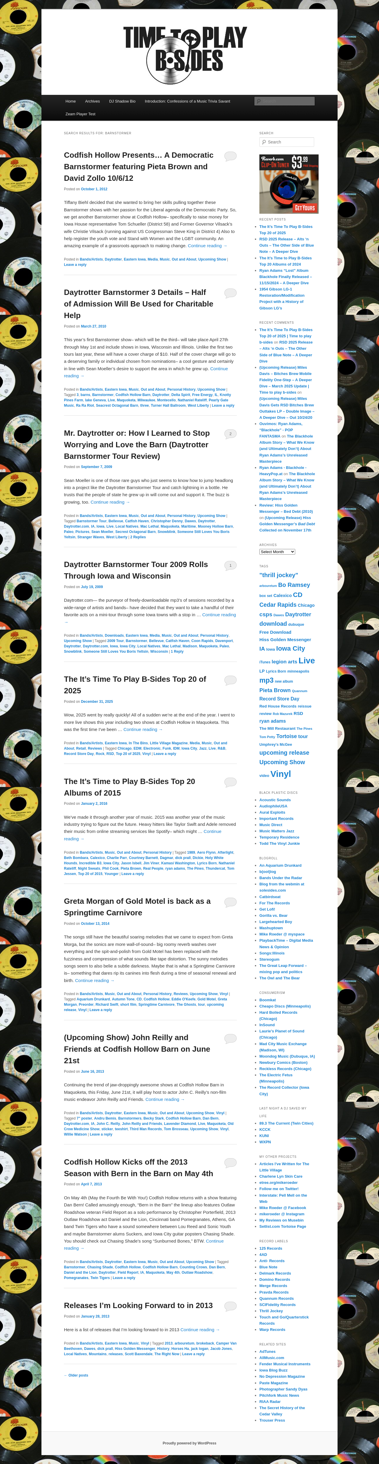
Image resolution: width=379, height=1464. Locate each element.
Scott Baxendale (138, 1354)
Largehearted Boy (275, 921)
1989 (191, 852)
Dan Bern (211, 1118)
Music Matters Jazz (276, 831)
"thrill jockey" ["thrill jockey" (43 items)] (278, 575)
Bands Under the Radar (280, 878)
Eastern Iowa (135, 259)
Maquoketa (126, 400)
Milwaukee (146, 400)
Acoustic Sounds (275, 800)
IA (92, 526)
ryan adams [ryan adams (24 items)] (272, 721)
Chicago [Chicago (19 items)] (306, 605)
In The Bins (138, 743)
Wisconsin (159, 651)
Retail (81, 748)
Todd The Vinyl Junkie (279, 843)
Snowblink (166, 532)
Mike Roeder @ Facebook (282, 1208)
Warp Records (272, 1329)
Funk (167, 748)
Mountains (98, 1354)
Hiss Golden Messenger (135, 1349)
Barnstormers (130, 1118)
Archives (92, 101)
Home (70, 101)
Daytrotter (113, 259)
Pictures (82, 532)
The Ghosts (186, 1004)
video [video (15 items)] (264, 776)
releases (116, 1354)
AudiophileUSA (273, 806)
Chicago (124, 748)
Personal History (181, 389)
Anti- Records (272, 1261)
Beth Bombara (76, 858)
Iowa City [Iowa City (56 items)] (290, 648)
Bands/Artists (91, 259)
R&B (221, 748)
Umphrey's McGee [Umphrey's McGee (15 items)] (275, 745)
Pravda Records (274, 1292)
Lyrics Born (207, 863)
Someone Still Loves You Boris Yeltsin (116, 651)
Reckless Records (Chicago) (285, 1069)
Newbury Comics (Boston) (283, 1062)
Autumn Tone (123, 999)
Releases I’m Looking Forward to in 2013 (138, 1305)
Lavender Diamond (180, 1124)
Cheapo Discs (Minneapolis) (285, 1006)
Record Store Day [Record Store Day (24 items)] (279, 698)
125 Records (270, 1248)
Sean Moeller (102, 532)
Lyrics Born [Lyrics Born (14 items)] (276, 671)
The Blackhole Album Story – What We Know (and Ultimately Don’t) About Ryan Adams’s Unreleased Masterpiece (286, 449)
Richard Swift (107, 1004)
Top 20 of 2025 (128, 754)
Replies (138, 537)
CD (139, 999)
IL (216, 395)
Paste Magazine (273, 1383)
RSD (110, 754)
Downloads (114, 635)
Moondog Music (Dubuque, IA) (287, 1056)
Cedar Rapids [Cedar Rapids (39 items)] (278, 604)
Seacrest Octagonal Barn (117, 405)
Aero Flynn (206, 852)
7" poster (84, 1118)
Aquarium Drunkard (93, 999)
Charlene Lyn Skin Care (280, 1176)
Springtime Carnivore (156, 1004)
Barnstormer (102, 395)
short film (128, 1004)
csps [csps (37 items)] (265, 614)
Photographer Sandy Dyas (283, 1389)
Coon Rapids (202, 641)
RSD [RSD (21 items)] (298, 713)
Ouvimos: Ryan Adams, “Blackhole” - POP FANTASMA (280, 430)
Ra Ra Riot (85, 405)
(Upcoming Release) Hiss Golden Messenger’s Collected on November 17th (287, 523)
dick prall (183, 858)
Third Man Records (146, 1129)
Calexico (97, 858)
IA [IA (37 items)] (262, 649)
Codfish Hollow (156, 999)
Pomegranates (76, 1278)
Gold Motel (206, 999)
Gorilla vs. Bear (273, 915)
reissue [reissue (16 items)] (304, 706)
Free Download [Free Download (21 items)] (275, 632)
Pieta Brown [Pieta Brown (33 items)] (275, 690)
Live (111, 400)
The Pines (195, 868)
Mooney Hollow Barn (215, 526)
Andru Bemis (105, 1118)
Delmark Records (275, 1273)
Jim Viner (151, 863)
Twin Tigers (100, 1278)
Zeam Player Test (80, 114)
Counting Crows (193, 1267)
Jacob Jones (221, 1349)
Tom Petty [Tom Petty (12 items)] (267, 737)
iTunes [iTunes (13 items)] (264, 662)
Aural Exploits (272, 812)
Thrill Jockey (271, 1311)
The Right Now (166, 1354)
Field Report (128, 1272)
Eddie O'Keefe (183, 999)
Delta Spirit (180, 395)
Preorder (86, 1004)
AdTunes (267, 1351)
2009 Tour (115, 641)
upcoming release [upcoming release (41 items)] (284, 752)
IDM (176, 748)
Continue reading (207, 245)
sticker (107, 1129)
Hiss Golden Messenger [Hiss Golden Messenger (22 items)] (285, 639)
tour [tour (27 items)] (303, 736)
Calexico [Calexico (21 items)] (282, 595)
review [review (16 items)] (265, 713)
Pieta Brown (131, 868)
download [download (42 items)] (273, 623)
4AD (263, 1254)
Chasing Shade (100, 1267)
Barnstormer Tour (92, 521)
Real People (153, 868)
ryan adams (175, 868)
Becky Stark (154, 1118)
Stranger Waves (90, 537)
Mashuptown (271, 928)
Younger (112, 874)
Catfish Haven (137, 521)
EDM (138, 748)
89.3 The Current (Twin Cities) (286, 1123)
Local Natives (126, 526)
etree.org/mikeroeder (278, 1182)
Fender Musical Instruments (285, 1364)
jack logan (199, 1349)
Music (165, 259)
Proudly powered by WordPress (189, 1443)
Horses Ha (180, 1349)
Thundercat (215, 868)
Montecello (166, 400)
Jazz (202, 748)
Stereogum (269, 959)
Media (153, 259)
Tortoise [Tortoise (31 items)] (286, 736)
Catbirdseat (270, 897)
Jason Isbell (131, 863)
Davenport (224, 641)
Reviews (95, 748)
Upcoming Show (212, 259)
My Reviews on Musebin (281, 1220)
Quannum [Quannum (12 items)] (299, 691)
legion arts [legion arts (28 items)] (284, 662)
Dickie (198, 858)
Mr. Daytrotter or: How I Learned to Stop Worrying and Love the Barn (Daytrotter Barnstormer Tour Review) (137, 445)
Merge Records (273, 1285)
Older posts (76, 1375)
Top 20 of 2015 (90, 874)
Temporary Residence (279, 837)
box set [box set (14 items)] (265, 596)
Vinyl (146, 754)
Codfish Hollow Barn (132, 395)
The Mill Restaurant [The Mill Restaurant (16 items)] (277, 728)
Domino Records (274, 1279)
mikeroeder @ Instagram (281, 1214)
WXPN (265, 1142)
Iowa (101, 526)
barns (85, 395)
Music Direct (270, 825)
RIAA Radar (270, 1401)
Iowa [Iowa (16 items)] (270, 649)
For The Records (274, 903)
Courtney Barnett (143, 858)
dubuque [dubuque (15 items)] (296, 624)
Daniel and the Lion (80, 1272)
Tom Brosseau (176, 1129)
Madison (190, 646)
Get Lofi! (267, 909)
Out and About (184, 259)
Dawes (190, 521)
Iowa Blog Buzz (273, 1370)
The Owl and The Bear (279, 978)
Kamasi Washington (178, 863)
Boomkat (267, 1000)
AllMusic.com (271, 1358)
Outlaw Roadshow (197, 1272)
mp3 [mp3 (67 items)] (266, 680)
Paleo (68, 532)
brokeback (205, 1343)
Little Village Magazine (169, 743)
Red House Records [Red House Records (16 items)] (277, 706)
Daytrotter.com (76, 526)
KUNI (264, 1135)
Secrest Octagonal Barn (135, 532)
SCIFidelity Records (277, 1304)
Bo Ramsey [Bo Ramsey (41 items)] (294, 585)
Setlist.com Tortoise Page (282, 1226)
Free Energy (202, 395)
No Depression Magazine (282, 1376)
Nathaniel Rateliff (192, 400)
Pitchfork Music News (279, 1395)
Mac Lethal (149, 526)
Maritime (188, 526)
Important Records (276, 818)
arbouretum (185, 1343)
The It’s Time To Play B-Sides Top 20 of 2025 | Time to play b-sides (286, 336)
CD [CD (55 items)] (298, 594)
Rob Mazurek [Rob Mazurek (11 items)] (282, 714)
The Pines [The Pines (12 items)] (304, 728)
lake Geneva (95, 400)
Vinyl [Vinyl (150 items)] (280, 774)
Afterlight (225, 852)
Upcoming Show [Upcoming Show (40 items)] (282, 762)
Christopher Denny (167, 521)
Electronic (151, 748)
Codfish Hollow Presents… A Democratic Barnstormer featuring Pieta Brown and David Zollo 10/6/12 (138, 167)
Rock (100, 754)
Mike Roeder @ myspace (282, 934)
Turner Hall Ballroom (168, 405)
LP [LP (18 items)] (262, 671)
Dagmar (166, 858)
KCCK (265, 1129)
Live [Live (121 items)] (306, 660)
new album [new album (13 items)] (284, 681)
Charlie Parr (117, 858)
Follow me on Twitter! (279, 1189)
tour (201, 1004)
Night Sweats (89, 868)
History (163, 1349)
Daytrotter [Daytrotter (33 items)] (298, 614)
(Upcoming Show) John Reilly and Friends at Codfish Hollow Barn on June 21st (137, 1049)
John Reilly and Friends (142, 1124)
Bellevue (116, 521)
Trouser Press (272, 1420)
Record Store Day (79, 754)
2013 (169, 1343)
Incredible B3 (90, 863)
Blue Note (268, 1267)
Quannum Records (276, 1298)
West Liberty (198, 405)
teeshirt (121, 1129)
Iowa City (128, 646)
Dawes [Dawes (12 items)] (279, 615)
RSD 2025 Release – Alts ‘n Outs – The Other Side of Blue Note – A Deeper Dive (286, 245)
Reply (177, 651)
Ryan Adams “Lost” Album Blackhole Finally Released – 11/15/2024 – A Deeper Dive (285, 276)
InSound (267, 1025)
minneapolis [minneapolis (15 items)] (298, 671)
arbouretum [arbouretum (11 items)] (268, 585)
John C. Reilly (108, 1124)
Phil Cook (110, 868)
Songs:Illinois (272, 953)
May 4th (173, 1272)
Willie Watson (75, 1134)
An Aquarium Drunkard (280, 865)
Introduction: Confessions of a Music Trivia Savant (187, 101)
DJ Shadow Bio (122, 101)
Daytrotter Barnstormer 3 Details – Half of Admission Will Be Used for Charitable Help (138, 304)
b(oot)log (267, 871)
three (144, 405)
